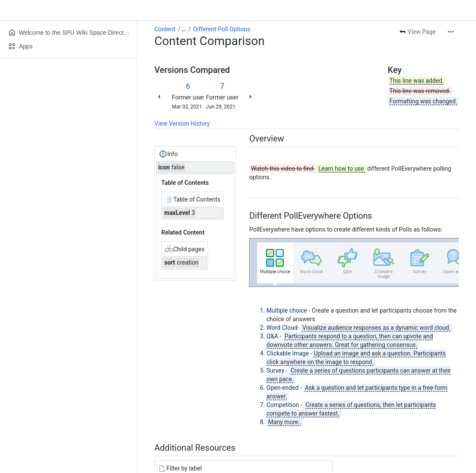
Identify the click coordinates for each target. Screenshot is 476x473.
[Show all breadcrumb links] (183, 29)
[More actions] (451, 31)
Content (164, 29)
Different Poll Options (221, 29)
